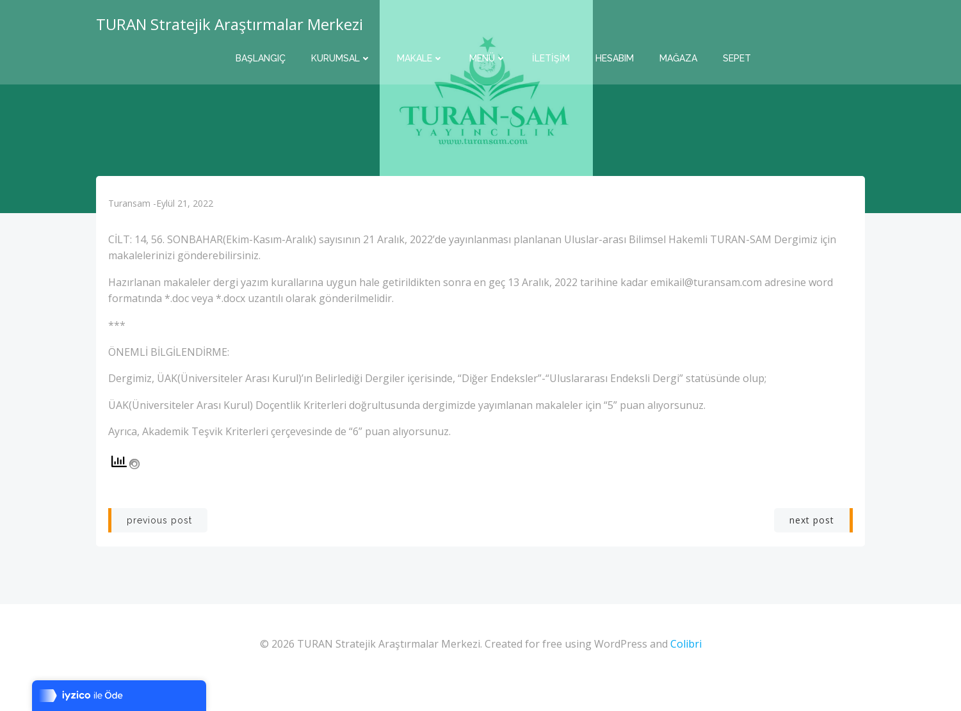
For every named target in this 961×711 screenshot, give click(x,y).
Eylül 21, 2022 (187, 218)
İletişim (551, 57)
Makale (420, 57)
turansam (132, 218)
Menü (487, 57)
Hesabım (614, 57)
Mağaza (678, 57)
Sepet (737, 57)
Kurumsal (341, 57)
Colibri (686, 673)
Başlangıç (261, 57)
